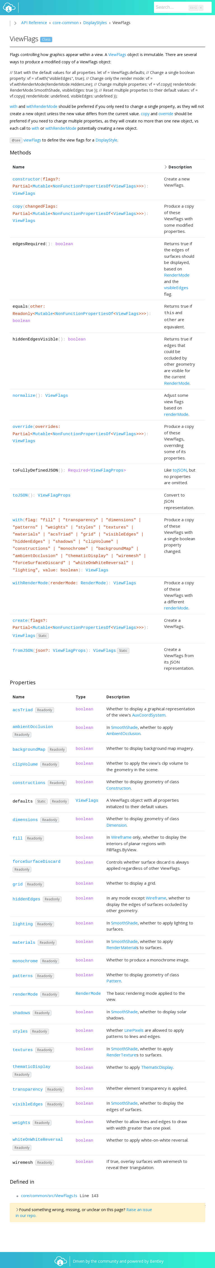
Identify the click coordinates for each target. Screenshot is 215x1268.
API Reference (34, 22)
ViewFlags (117, 54)
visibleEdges (176, 287)
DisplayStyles (95, 22)
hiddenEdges (26, 897)
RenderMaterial (121, 946)
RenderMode (177, 275)
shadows (21, 1011)
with (13, 106)
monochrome (25, 959)
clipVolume (25, 763)
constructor (26, 179)
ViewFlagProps (107, 469)
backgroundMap (29, 748)
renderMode (176, 412)
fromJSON (23, 649)
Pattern (113, 979)
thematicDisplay (31, 1065)
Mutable (41, 186)
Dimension (116, 823)
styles (20, 1030)
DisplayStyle (106, 139)
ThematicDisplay (157, 1065)
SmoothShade (124, 725)
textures (23, 1048)
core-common (65, 22)
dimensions (25, 818)
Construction (118, 786)
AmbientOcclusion (123, 731)
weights (21, 1121)
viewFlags (32, 139)
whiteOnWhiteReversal (38, 1138)
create (20, 619)
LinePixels (134, 1028)
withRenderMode (41, 106)
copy (145, 113)
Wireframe (121, 835)
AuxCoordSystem (148, 713)
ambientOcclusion (33, 725)
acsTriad (23, 708)
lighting (23, 922)
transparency (28, 1088)
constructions (29, 781)
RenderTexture (121, 1053)
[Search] (183, 7)
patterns (23, 974)
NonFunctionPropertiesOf (82, 186)
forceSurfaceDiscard (36, 860)
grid (18, 882)
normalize (24, 394)
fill (18, 836)
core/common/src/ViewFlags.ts (49, 1194)
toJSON (180, 468)
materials (24, 941)
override (165, 113)
